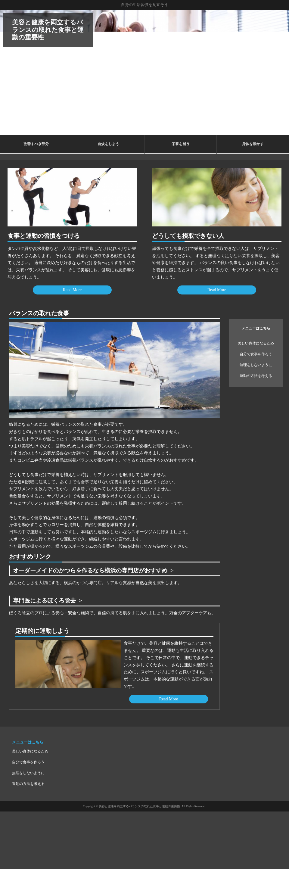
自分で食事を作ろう (256, 354)
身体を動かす (253, 144)
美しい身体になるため (256, 343)
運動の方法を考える (256, 376)
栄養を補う (181, 144)
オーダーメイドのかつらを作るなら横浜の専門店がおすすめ (94, 570)
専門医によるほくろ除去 (46, 600)
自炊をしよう (108, 144)
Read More (72, 290)
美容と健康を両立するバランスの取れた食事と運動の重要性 (48, 30)
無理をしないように (256, 365)
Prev (8, 72)
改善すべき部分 (36, 144)
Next (281, 72)
